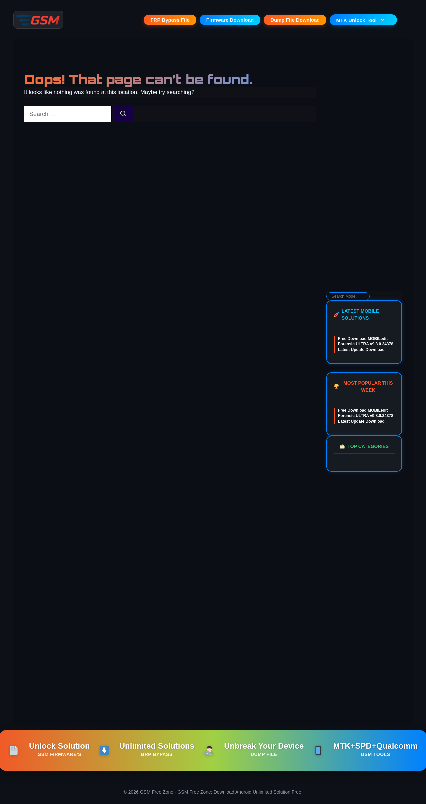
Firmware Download (230, 20)
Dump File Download (295, 20)
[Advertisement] (364, 185)
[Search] (123, 115)
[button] (405, 20)
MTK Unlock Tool (363, 20)
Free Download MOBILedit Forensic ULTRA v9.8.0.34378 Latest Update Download (365, 345)
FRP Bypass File (169, 20)
